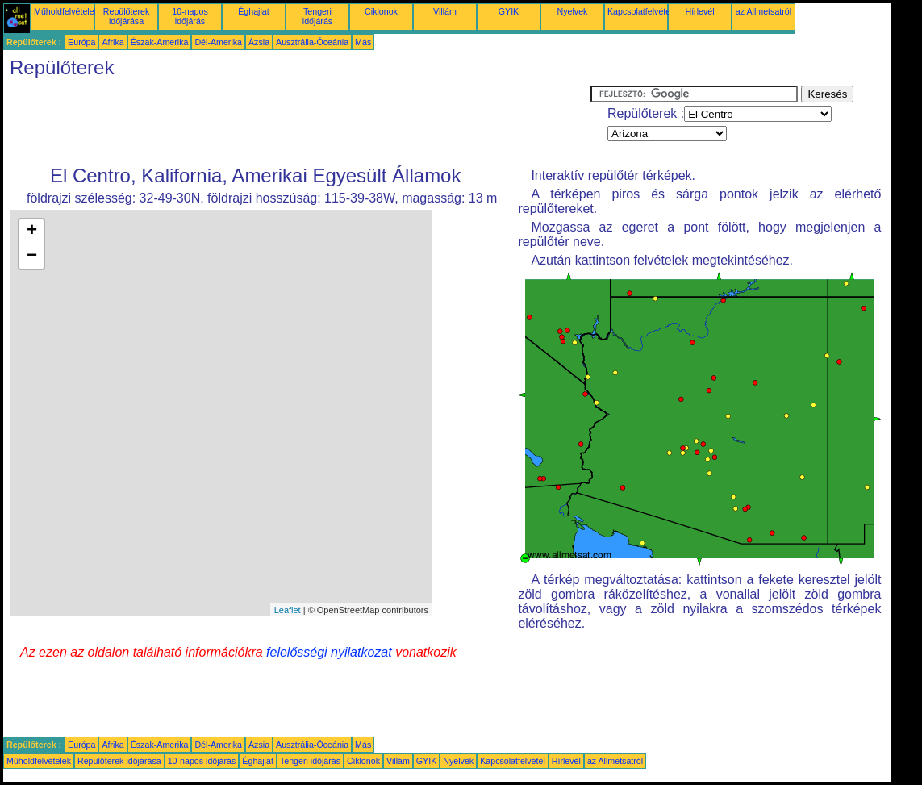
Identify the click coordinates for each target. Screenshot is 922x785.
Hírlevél (699, 11)
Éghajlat (253, 11)
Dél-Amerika (218, 42)
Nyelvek (572, 11)
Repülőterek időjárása (126, 16)
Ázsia (258, 42)
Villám (445, 11)
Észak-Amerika (160, 42)
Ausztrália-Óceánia (312, 42)
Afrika (112, 42)
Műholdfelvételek (66, 11)
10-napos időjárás (189, 16)
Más (363, 42)
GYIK (509, 11)
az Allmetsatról (763, 11)
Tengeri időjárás (317, 16)
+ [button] (32, 231)
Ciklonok (381, 11)
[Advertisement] (296, 122)
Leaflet (287, 610)
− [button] (32, 256)
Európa (81, 42)
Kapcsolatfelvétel (640, 11)
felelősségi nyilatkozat (329, 652)
